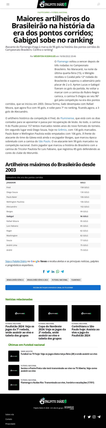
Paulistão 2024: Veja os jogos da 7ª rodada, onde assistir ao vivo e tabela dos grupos (19, 331)
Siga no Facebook (84, 416)
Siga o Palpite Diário (16, 261)
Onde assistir (27, 351)
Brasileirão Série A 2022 (37, 280)
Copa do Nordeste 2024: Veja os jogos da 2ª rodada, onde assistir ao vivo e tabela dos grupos (52, 332)
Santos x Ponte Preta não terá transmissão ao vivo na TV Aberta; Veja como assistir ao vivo (59, 369)
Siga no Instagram (94, 416)
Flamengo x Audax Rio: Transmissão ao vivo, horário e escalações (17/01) (57, 382)
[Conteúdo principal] (53, 214)
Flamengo (63, 61)
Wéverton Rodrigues (45, 56)
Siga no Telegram (99, 416)
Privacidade (10, 423)
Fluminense (67, 118)
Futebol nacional (59, 12)
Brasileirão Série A (15, 280)
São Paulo (44, 141)
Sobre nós (9, 414)
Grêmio (62, 129)
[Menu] (8, 4)
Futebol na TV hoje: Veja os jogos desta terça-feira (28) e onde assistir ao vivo (59, 354)
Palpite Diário (44, 12)
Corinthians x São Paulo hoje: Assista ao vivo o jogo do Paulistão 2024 (85, 331)
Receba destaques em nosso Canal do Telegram (53, 287)
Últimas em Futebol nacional (26, 345)
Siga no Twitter (89, 416)
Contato (8, 419)
